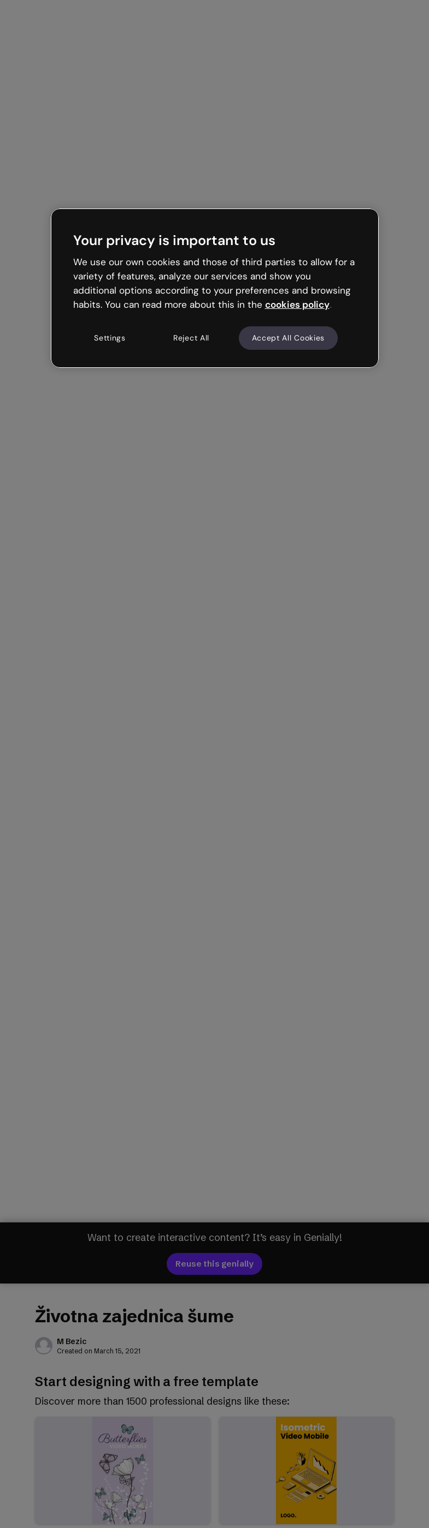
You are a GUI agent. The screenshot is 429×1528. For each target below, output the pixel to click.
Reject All (191, 338)
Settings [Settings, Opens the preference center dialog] (110, 338)
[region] (215, 288)
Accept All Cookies (288, 338)
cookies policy (297, 305)
